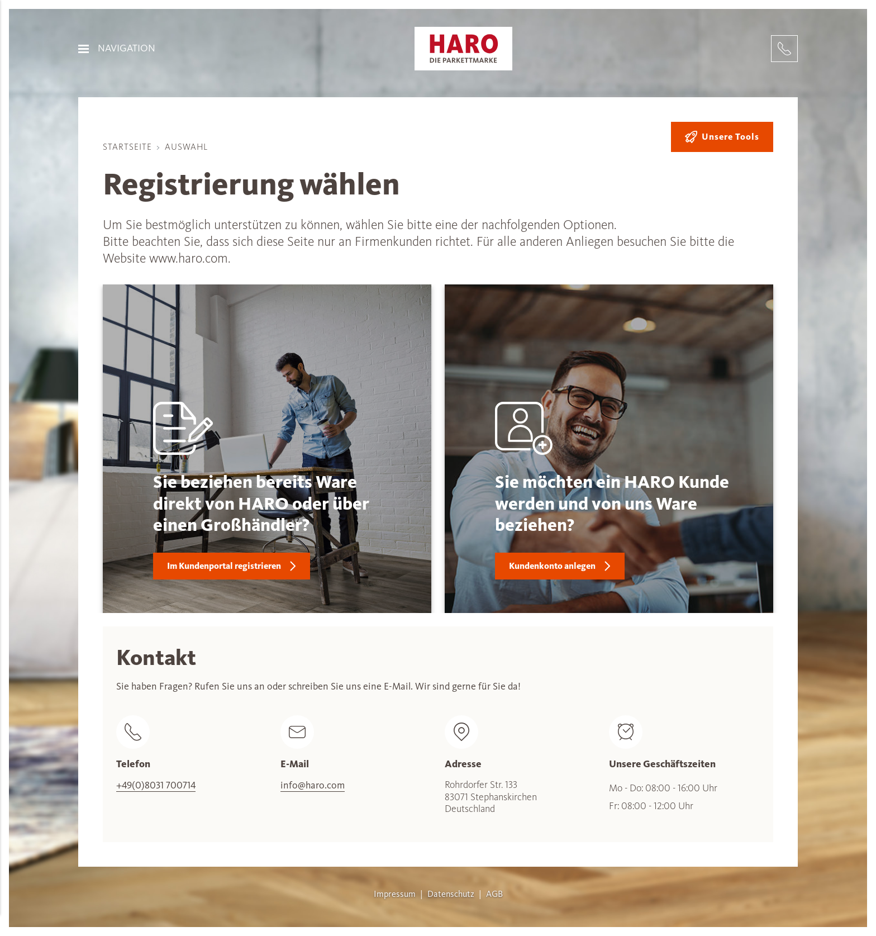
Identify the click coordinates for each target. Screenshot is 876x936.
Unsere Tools (722, 137)
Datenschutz (450, 894)
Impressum (395, 894)
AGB (494, 894)
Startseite (127, 147)
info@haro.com (312, 785)
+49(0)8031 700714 (156, 785)
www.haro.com (188, 258)
